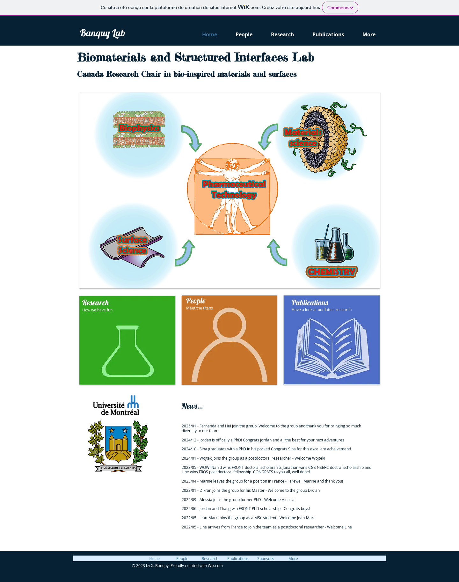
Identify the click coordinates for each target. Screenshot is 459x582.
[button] (229, 190)
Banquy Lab (102, 33)
